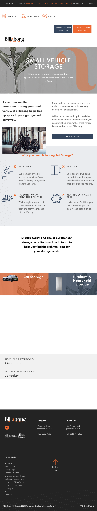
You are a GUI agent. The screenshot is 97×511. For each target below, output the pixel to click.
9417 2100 (82, 29)
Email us (8, 491)
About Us (21, 4)
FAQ (86, 4)
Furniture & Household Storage (82, 281)
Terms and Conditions (34, 506)
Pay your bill (11, 4)
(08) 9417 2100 (76, 434)
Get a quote (10, 466)
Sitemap (8, 495)
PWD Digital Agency (87, 506)
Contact (93, 4)
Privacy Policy (49, 506)
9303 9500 (63, 29)
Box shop (51, 16)
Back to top (55, 468)
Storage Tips (78, 4)
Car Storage (33, 277)
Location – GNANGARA (14, 482)
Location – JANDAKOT (14, 485)
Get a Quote (12, 16)
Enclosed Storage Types (37, 3)
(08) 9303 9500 (44, 434)
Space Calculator (12, 473)
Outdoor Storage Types (61, 3)
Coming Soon (10, 488)
